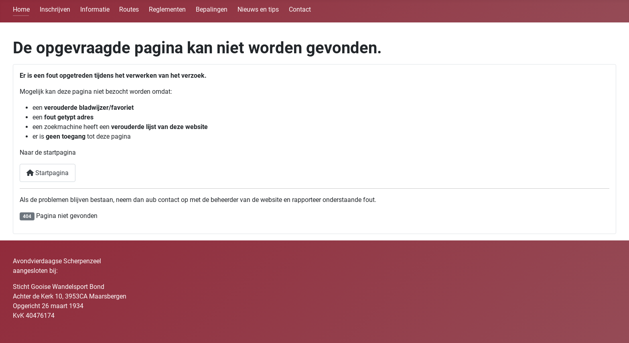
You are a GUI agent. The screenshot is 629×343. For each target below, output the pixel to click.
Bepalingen (211, 9)
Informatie (95, 9)
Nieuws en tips (258, 9)
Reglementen (167, 9)
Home (21, 9)
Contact (300, 9)
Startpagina (47, 173)
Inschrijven (55, 9)
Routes (129, 9)
